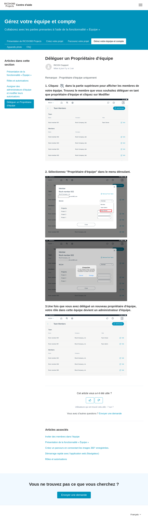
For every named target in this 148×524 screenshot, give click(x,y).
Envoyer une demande (110, 413)
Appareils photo (14, 47)
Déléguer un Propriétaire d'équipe (19, 104)
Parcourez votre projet (78, 41)
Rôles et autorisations (56, 459)
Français (135, 514)
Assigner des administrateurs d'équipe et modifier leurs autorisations (19, 91)
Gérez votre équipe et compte (109, 41)
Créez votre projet (54, 41)
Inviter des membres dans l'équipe (62, 436)
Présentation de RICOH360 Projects (24, 41)
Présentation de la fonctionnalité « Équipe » (67, 442)
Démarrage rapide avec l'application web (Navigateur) (72, 453)
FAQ (29, 47)
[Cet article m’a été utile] (90, 400)
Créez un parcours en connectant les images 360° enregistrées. (77, 448)
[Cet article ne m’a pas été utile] (99, 400)
